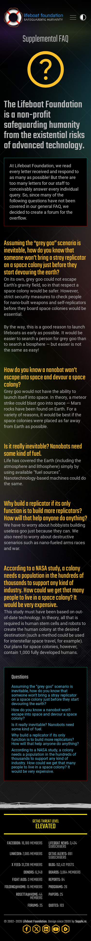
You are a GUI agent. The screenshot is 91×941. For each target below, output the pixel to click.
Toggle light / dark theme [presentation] (83, 17)
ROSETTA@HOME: (27, 895)
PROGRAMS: (56, 887)
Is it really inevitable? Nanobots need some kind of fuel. (42, 726)
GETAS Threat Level (45, 825)
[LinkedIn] (46, 929)
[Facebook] (27, 929)
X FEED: (16, 865)
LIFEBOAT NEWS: (59, 843)
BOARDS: (54, 872)
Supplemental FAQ (45, 39)
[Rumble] (65, 929)
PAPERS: (54, 895)
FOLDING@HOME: (15, 887)
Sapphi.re (80, 921)
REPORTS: (55, 880)
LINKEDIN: (16, 854)
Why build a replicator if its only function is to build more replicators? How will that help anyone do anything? (45, 739)
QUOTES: (54, 906)
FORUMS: (33, 906)
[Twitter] (36, 929)
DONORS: (29, 872)
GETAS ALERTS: (58, 854)
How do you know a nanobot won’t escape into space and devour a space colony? (44, 714)
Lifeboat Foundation (35, 921)
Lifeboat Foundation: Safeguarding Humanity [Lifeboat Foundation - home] (33, 17)
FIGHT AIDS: (19, 880)
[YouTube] (56, 929)
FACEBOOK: (14, 843)
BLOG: (52, 865)
